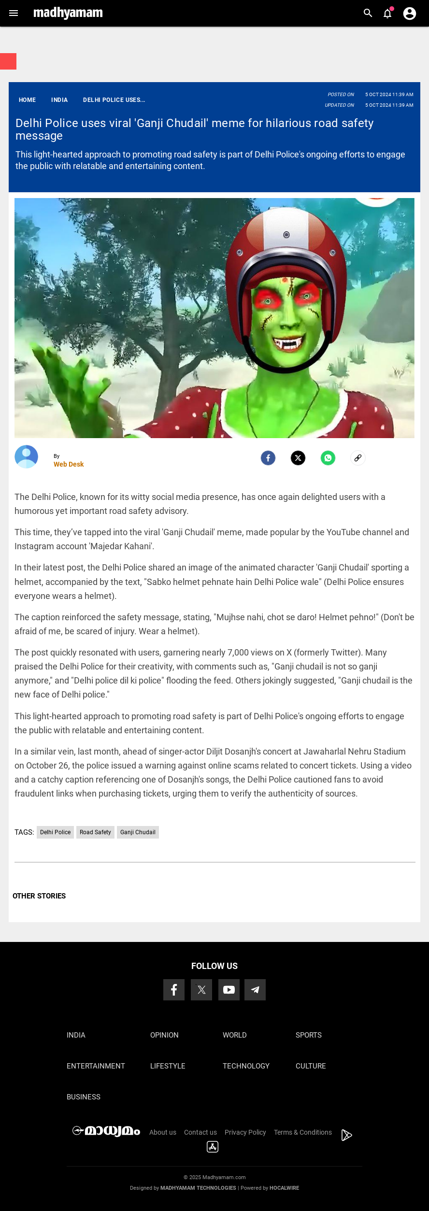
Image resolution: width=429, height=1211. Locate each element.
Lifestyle (168, 1066)
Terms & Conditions (303, 1132)
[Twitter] (298, 458)
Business (83, 1097)
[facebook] (268, 458)
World (235, 1035)
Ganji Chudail (138, 832)
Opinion (164, 1035)
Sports (309, 1035)
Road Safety (95, 832)
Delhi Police (55, 832)
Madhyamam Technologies (198, 1188)
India (76, 1035)
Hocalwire (284, 1188)
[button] (13, 13)
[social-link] (358, 458)
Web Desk (69, 464)
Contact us (200, 1132)
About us (162, 1132)
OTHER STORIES (39, 896)
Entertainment (96, 1066)
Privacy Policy (245, 1132)
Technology (246, 1066)
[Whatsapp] (328, 458)
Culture (311, 1066)
